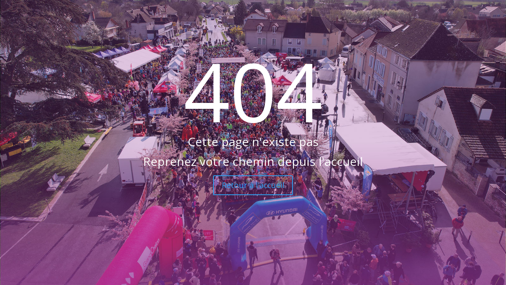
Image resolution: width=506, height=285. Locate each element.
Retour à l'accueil (253, 185)
